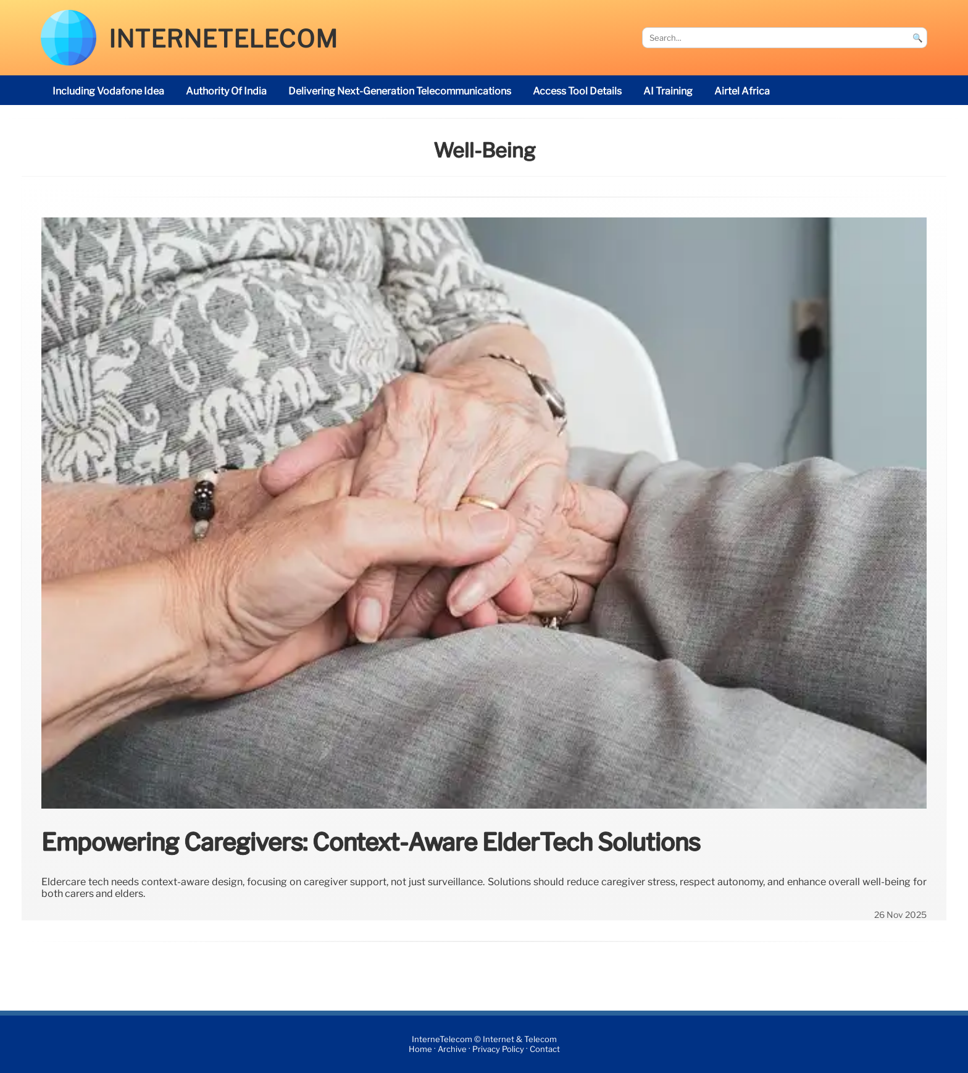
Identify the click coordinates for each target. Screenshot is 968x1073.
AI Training (668, 91)
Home (420, 1049)
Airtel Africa (742, 91)
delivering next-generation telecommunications (399, 91)
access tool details (577, 91)
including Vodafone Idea (108, 91)
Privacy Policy (498, 1049)
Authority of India (226, 91)
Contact (545, 1049)
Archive (452, 1049)
